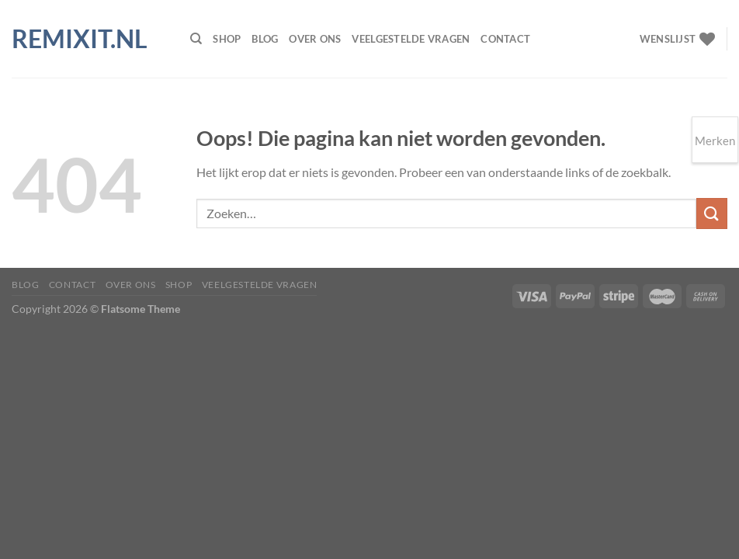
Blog (265, 39)
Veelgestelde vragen (411, 39)
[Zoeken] (196, 39)
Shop (227, 39)
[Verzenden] (711, 213)
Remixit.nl (79, 38)
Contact (505, 39)
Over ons (315, 39)
